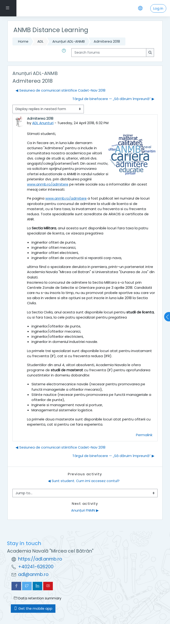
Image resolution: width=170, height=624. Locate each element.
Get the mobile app (33, 608)
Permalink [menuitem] (144, 434)
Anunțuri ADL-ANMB (68, 41)
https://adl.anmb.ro (40, 559)
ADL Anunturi (43, 122)
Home (23, 41)
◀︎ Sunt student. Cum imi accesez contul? (84, 480)
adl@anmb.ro (33, 574)
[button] (65, 52)
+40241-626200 (36, 567)
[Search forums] (108, 52)
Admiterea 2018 (107, 41)
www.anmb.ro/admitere (47, 184)
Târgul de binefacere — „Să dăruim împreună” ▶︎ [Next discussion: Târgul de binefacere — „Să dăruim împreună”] (113, 98)
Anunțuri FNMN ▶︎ (85, 510)
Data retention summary (37, 598)
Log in (158, 8)
